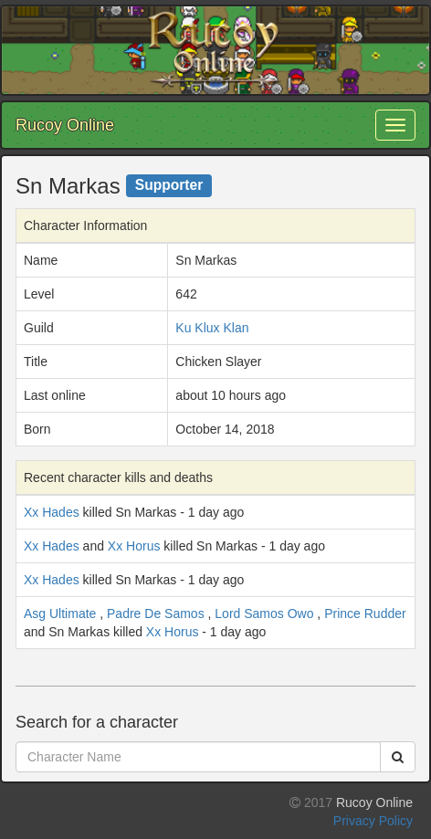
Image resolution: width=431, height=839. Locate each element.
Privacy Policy (373, 820)
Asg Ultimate (60, 613)
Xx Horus (134, 546)
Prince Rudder (365, 613)
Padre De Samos (156, 613)
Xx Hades (51, 512)
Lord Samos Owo (264, 613)
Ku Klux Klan (211, 327)
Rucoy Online (65, 125)
